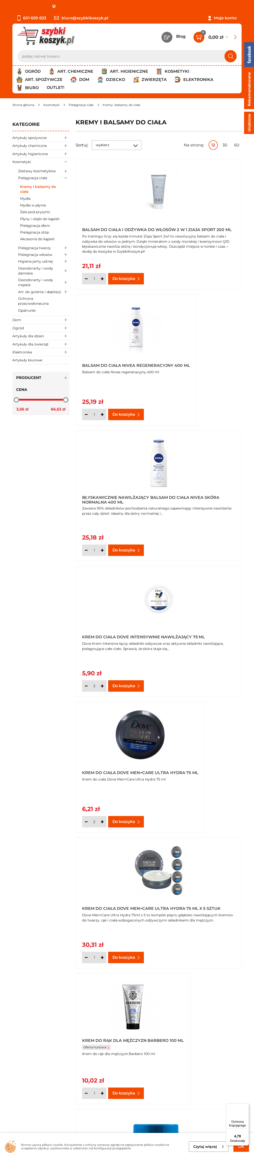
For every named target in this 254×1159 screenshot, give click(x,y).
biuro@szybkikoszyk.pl (81, 18)
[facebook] (125, 1129)
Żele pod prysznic (35, 212)
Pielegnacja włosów (43, 254)
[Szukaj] (230, 56)
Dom (40, 320)
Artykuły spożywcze (40, 137)
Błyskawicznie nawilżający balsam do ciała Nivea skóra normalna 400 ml (115, 362)
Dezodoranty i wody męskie (43, 283)
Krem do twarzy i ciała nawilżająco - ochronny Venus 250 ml (196, 630)
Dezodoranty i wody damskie (43, 271)
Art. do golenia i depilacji (43, 291)
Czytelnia (196, 1034)
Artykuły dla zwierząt (40, 344)
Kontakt (195, 1020)
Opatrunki (27, 310)
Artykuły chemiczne (40, 145)
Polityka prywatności (33, 1034)
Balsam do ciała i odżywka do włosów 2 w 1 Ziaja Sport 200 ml (116, 228)
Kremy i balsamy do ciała (38, 189)
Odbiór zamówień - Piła (35, 1047)
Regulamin (23, 1027)
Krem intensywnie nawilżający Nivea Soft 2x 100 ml (113, 898)
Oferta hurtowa (96, 639)
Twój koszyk (198, 1027)
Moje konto (225, 18)
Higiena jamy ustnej (43, 261)
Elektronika (40, 352)
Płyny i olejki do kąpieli (40, 219)
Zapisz (75, 1093)
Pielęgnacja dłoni (35, 225)
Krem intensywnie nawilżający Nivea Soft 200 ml (199, 764)
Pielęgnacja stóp (34, 232)
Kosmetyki (40, 162)
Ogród (40, 328)
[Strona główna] (23, 105)
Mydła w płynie (33, 205)
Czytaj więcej (208, 1146)
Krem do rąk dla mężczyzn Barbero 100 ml (114, 630)
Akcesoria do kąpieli (37, 239)
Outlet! (55, 87)
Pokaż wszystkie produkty (210, 975)
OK (241, 1146)
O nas (18, 1020)
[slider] (16, 399)
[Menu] (246, 1106)
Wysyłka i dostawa (30, 1041)
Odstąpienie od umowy (35, 1054)
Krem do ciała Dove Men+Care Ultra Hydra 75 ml (116, 496)
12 (213, 145)
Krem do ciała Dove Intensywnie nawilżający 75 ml (200, 362)
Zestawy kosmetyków (43, 171)
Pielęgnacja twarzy (43, 247)
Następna (166, 976)
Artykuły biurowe (27, 360)
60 (236, 145)
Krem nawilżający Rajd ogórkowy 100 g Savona (195, 898)
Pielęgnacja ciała (43, 177)
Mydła (25, 198)
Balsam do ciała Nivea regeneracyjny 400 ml (193, 228)
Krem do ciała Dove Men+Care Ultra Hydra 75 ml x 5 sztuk (201, 496)
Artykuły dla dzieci (40, 336)
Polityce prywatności (193, 1114)
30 (224, 145)
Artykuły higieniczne (40, 154)
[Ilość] (94, 278)
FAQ (16, 1061)
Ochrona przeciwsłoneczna (33, 301)
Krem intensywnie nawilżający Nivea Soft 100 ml (114, 764)
